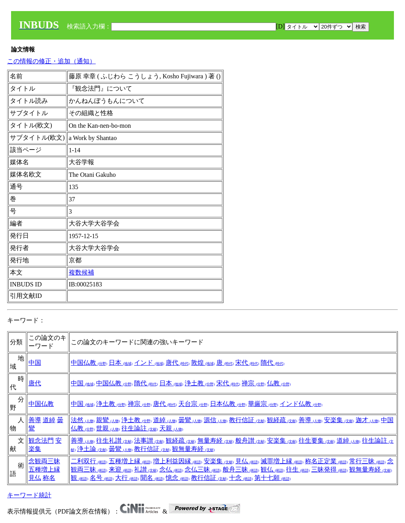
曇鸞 (190, 420)
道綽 (49, 420)
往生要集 (317, 440)
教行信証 (247, 420)
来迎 (120, 469)
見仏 (34, 477)
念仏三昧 (203, 469)
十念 (241, 477)
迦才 (367, 420)
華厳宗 (263, 403)
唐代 (177, 362)
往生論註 (139, 428)
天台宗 (193, 403)
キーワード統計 (29, 495)
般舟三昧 (241, 469)
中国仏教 (89, 362)
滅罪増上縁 (282, 461)
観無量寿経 (193, 448)
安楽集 (339, 420)
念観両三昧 (44, 461)
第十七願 (272, 477)
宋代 (247, 362)
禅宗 (253, 383)
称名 (49, 477)
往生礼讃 (114, 440)
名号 (102, 477)
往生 (298, 469)
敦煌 (203, 362)
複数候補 (81, 272)
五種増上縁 (44, 469)
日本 (120, 362)
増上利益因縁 (177, 461)
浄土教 (200, 383)
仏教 (279, 383)
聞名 (152, 477)
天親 (171, 428)
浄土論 (92, 448)
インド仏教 (301, 403)
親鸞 (108, 420)
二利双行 (89, 461)
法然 (83, 420)
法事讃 (149, 440)
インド (149, 362)
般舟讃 (250, 440)
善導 (34, 420)
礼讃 (146, 469)
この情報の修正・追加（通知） (51, 61)
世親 (108, 428)
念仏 (171, 469)
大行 (127, 477)
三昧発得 (329, 469)
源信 (215, 420)
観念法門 (41, 440)
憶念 (177, 477)
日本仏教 (228, 403)
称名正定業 (326, 461)
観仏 (272, 469)
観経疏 (282, 420)
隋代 (272, 362)
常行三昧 (367, 461)
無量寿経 (215, 440)
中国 (34, 362)
